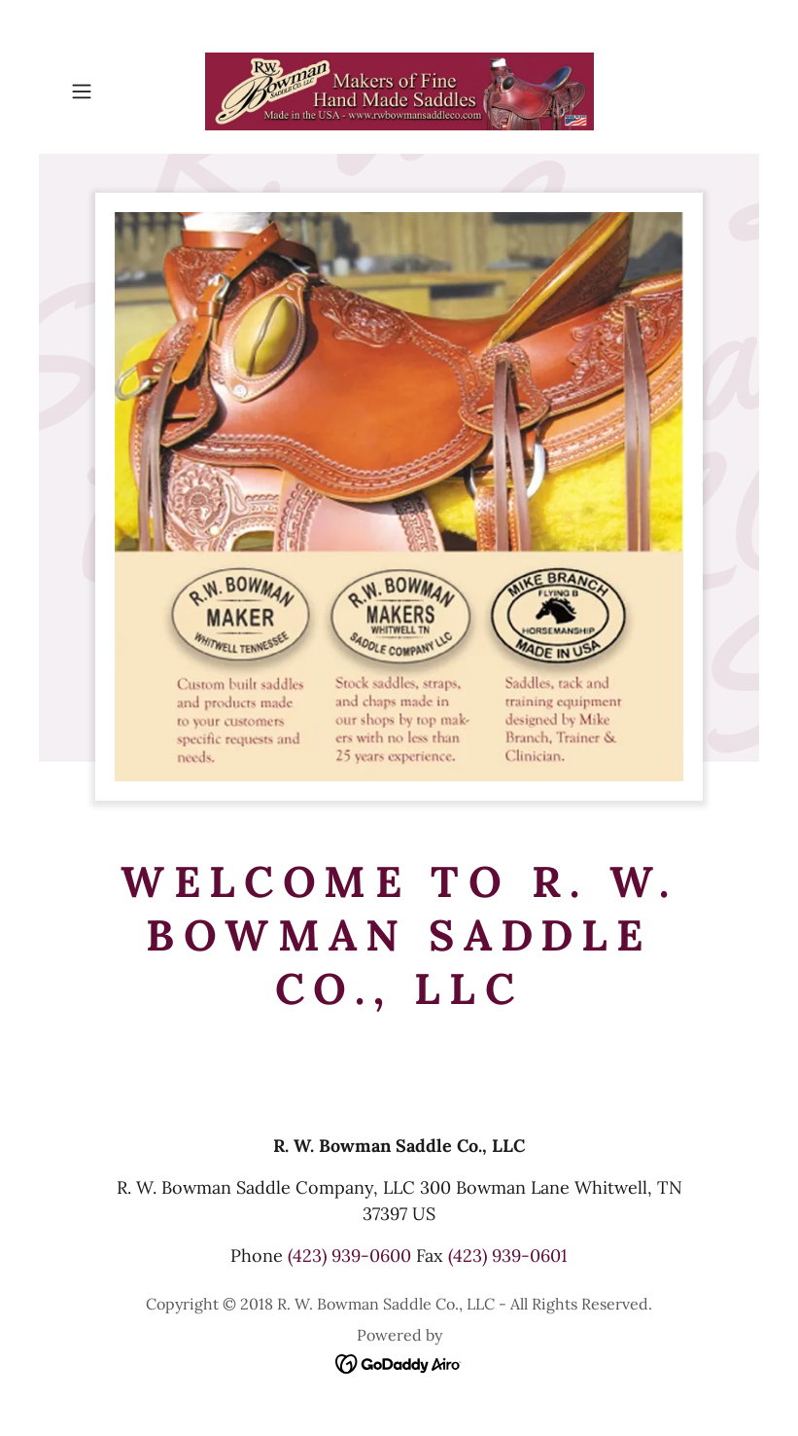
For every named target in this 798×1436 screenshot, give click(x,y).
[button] (112, 91)
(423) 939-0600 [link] (349, 1255)
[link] (399, 91)
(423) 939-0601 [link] (508, 1255)
